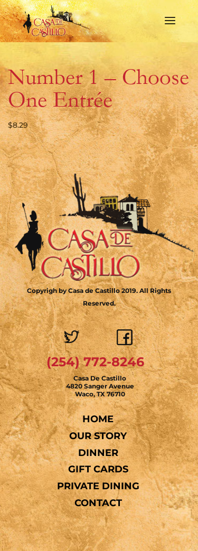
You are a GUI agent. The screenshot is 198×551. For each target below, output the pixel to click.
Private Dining (98, 486)
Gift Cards (98, 469)
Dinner (98, 453)
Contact (98, 503)
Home (98, 419)
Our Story (98, 436)
